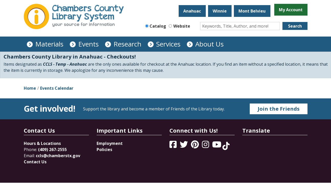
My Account (291, 10)
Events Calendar (56, 88)
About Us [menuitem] (209, 44)
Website (181, 26)
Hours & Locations (42, 143)
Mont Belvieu (252, 11)
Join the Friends (279, 108)
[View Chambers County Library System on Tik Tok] (226, 146)
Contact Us (35, 162)
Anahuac (192, 11)
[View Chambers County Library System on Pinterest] (195, 146)
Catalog (158, 26)
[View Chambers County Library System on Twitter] (184, 146)
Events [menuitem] (88, 44)
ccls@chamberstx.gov (58, 155)
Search (295, 26)
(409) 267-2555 (52, 149)
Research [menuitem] (127, 44)
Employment (110, 143)
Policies (104, 149)
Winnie (220, 11)
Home (30, 88)
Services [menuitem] (168, 44)
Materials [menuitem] (49, 44)
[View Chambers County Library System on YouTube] (217, 146)
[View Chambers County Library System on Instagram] (206, 146)
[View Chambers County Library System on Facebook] (173, 146)
